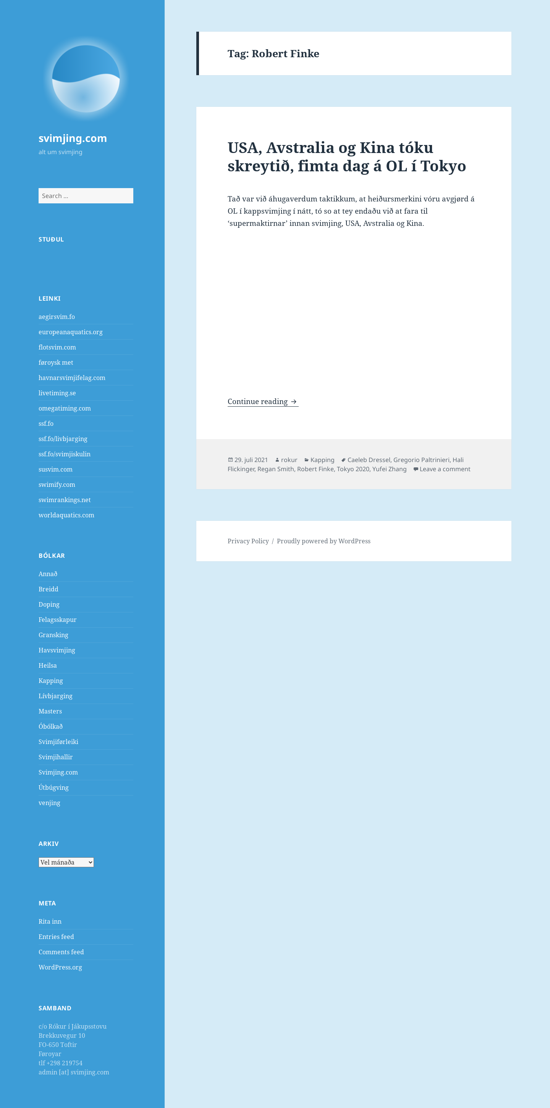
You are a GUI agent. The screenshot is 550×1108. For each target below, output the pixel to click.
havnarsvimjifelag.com (72, 378)
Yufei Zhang (389, 469)
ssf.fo (46, 423)
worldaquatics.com (66, 515)
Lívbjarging (56, 696)
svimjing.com (73, 138)
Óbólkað (51, 726)
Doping (49, 604)
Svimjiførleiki (58, 742)
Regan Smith (275, 469)
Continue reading (263, 401)
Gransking (53, 635)
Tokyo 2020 (353, 469)
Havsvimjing (57, 650)
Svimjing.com (58, 772)
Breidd (48, 589)
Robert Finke (315, 469)
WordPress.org (60, 967)
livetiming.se (57, 393)
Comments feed (61, 952)
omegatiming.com (65, 408)
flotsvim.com (57, 347)
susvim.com (56, 469)
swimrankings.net (65, 500)
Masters (50, 711)
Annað (48, 574)
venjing (49, 803)
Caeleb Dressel (369, 460)
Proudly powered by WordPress (323, 541)
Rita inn (50, 921)
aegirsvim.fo (57, 316)
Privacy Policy (248, 541)
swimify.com (57, 484)
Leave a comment (445, 469)
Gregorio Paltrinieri (421, 460)
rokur (289, 460)
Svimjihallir (56, 757)
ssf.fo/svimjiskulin (65, 454)
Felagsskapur (58, 619)
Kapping (51, 680)
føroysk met (56, 362)
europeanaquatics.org (71, 332)
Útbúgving (54, 787)
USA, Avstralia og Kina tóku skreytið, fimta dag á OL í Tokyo (347, 156)
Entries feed (56, 936)
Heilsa (48, 665)
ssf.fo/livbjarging (63, 439)
